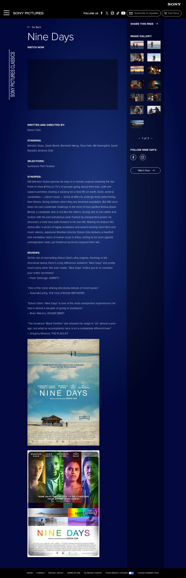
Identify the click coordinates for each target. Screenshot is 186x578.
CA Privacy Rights (93, 573)
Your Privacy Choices (120, 573)
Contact (41, 573)
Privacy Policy (56, 573)
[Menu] (6, 13)
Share (30, 573)
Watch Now (146, 170)
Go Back (34, 27)
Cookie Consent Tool (148, 573)
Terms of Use (73, 573)
